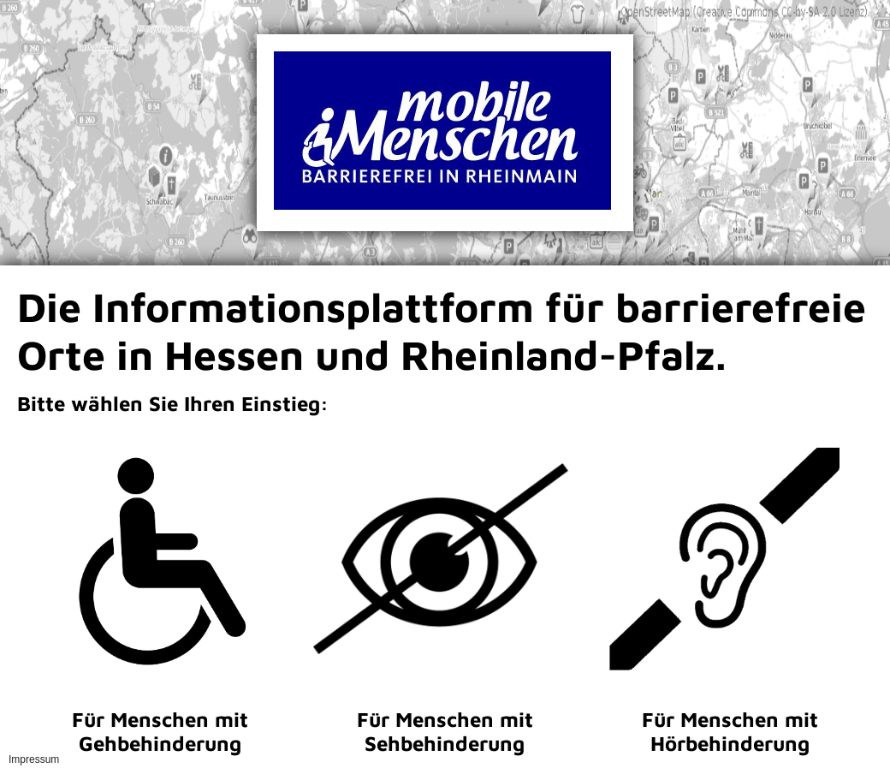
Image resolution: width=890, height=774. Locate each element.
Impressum (34, 759)
